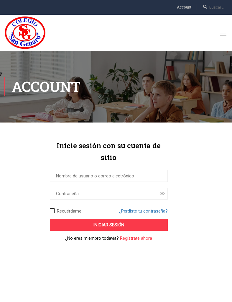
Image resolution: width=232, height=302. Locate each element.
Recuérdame (65, 211)
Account (184, 7)
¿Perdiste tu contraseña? (143, 211)
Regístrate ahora (136, 238)
